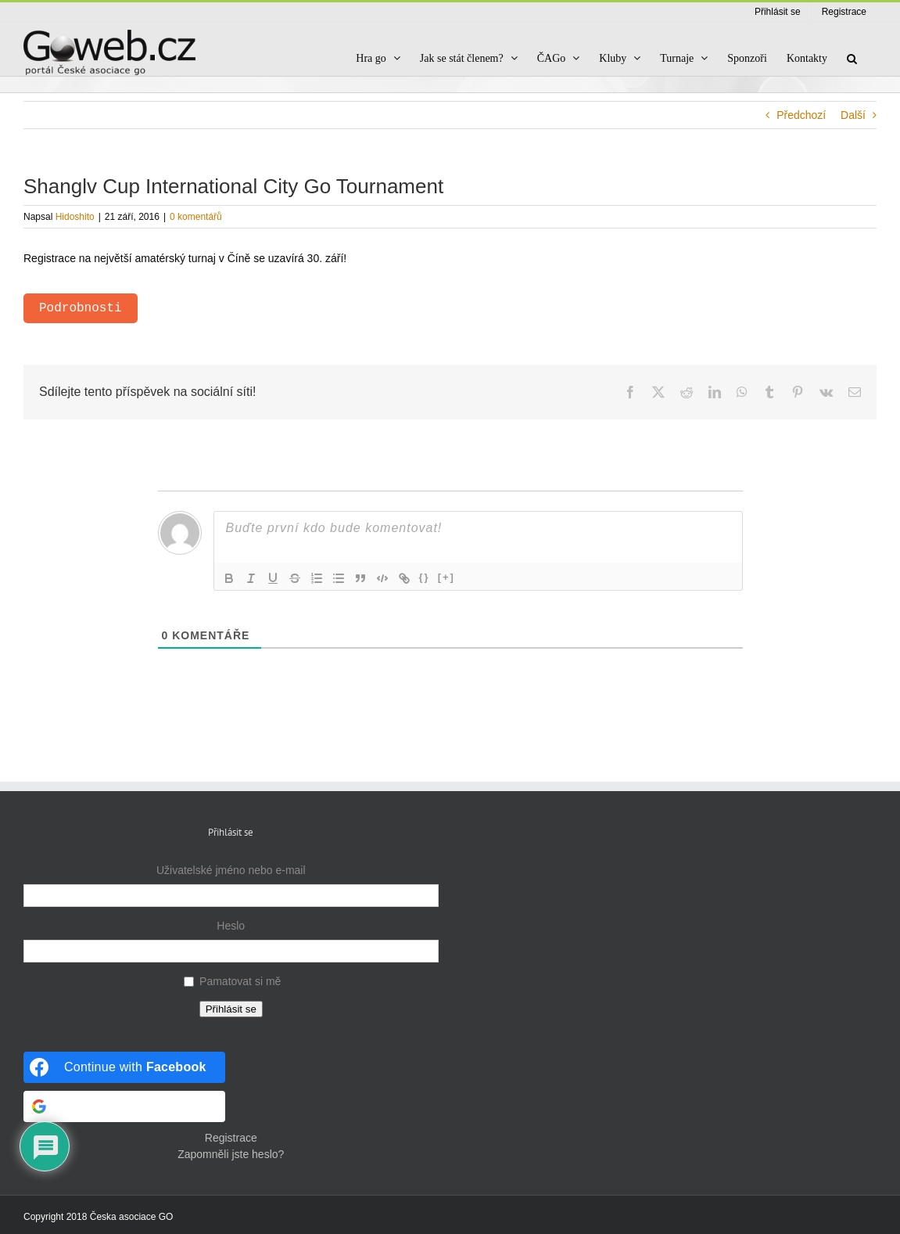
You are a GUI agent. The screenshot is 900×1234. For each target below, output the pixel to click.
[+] (446, 577)
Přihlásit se (231, 1009)
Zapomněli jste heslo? (230, 1154)
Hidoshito (75, 216)
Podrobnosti (80, 308)
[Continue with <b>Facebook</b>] (124, 1067)
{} (424, 577)
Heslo (231, 925)
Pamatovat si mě (240, 981)
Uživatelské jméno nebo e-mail (231, 870)
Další (853, 115)
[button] (852, 58)
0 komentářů (196, 216)
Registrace (231, 1137)
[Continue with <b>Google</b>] (124, 1106)
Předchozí (801, 115)
